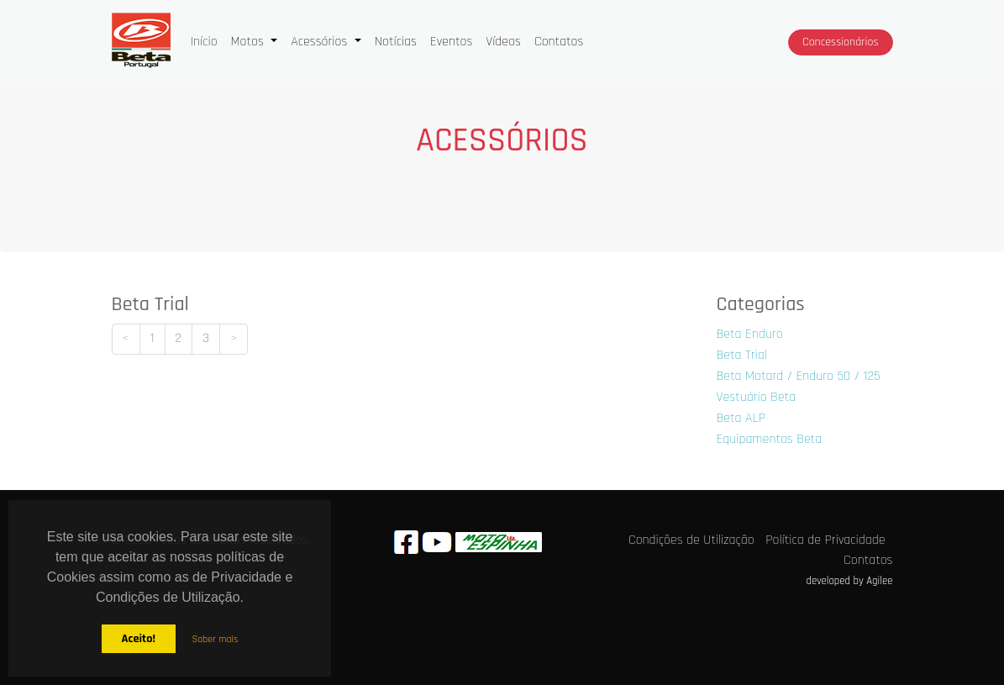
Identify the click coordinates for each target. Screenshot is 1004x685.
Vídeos (503, 41)
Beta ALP (741, 418)
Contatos (558, 41)
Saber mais (215, 639)
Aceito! (138, 638)
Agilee (879, 581)
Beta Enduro (750, 334)
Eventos (451, 41)
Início (207, 40)
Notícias (396, 41)
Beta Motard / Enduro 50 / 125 (798, 376)
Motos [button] (249, 41)
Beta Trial (742, 355)
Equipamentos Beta (770, 439)
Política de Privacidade (825, 540)
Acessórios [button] (320, 41)
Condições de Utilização (691, 540)
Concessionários (840, 42)
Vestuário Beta (756, 397)
